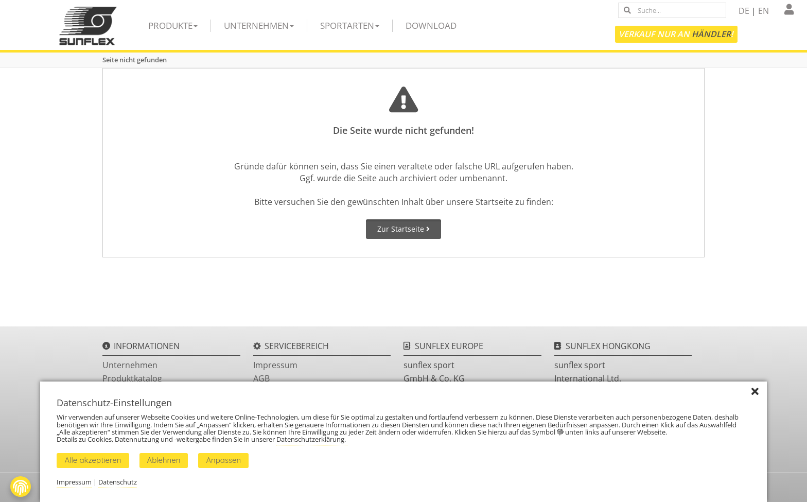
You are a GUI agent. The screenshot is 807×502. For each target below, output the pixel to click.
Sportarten (349, 25)
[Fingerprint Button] (20, 486)
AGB (261, 378)
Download (431, 25)
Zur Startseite (403, 229)
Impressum (275, 365)
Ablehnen (164, 460)
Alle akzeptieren (92, 460)
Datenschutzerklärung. (311, 439)
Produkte (173, 25)
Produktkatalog (132, 378)
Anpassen (223, 460)
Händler (711, 34)
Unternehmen (259, 25)
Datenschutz (117, 482)
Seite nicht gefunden (134, 59)
